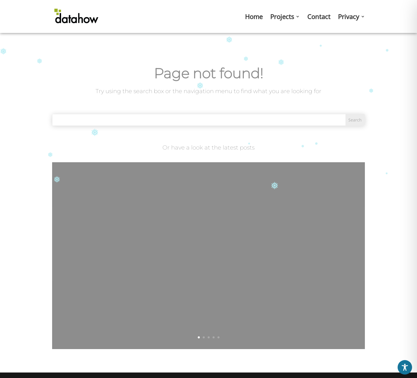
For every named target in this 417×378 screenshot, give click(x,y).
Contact (318, 17)
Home (254, 17)
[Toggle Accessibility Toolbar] (405, 367)
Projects (282, 17)
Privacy (348, 17)
